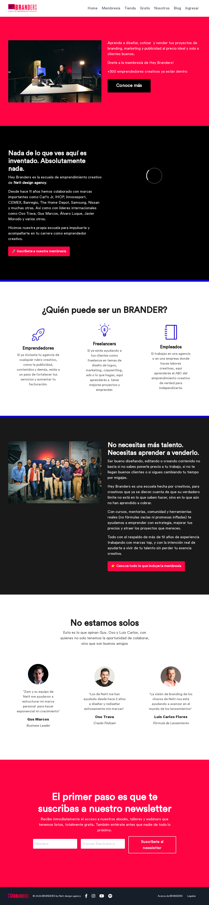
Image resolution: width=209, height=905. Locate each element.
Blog (177, 8)
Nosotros (162, 8)
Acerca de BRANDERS (170, 896)
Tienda (130, 8)
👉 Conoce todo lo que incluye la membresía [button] (146, 566)
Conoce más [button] (129, 85)
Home (93, 8)
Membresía (111, 8)
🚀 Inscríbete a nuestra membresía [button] (39, 251)
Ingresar (192, 8)
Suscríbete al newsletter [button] (152, 845)
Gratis (145, 8)
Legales (191, 896)
